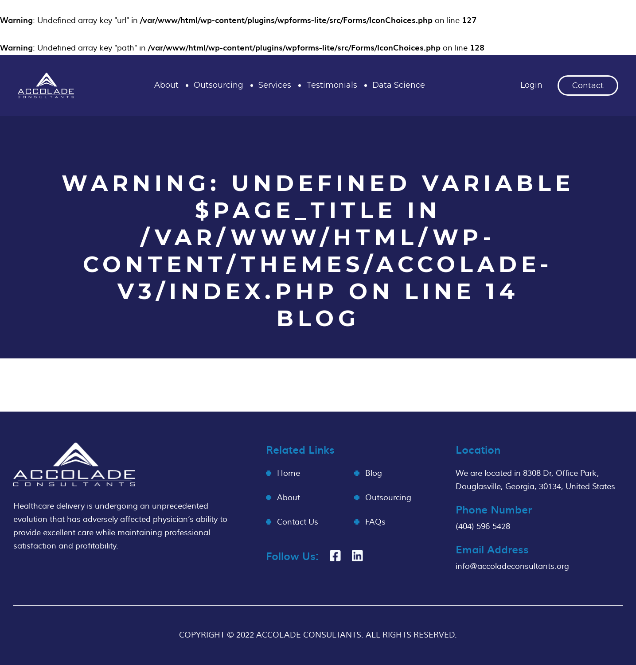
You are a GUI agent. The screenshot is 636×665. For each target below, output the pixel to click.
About (166, 85)
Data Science (398, 85)
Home (288, 473)
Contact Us (297, 522)
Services (274, 85)
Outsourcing (218, 85)
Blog (373, 473)
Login (531, 85)
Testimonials (331, 85)
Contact (588, 85)
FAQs (375, 522)
